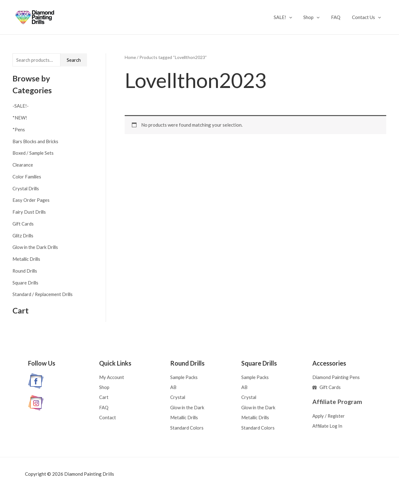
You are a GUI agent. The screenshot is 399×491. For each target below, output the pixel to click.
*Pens (18, 129)
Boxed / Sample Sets (33, 153)
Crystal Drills (26, 188)
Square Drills (25, 282)
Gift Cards (23, 223)
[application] (296, 17)
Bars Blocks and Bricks (35, 141)
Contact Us (367, 17)
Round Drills (25, 271)
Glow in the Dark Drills (36, 247)
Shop (317, 17)
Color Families (27, 176)
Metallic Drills (27, 259)
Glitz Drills (23, 235)
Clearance (22, 165)
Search (74, 60)
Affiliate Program (337, 401)
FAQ (339, 17)
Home (130, 57)
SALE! (290, 17)
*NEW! (19, 117)
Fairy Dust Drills (29, 212)
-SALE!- (20, 106)
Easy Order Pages (31, 200)
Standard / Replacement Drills (43, 294)
